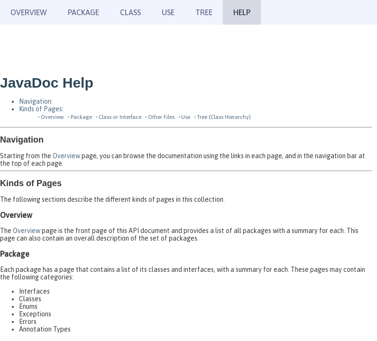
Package (81, 117)
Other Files (161, 117)
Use (185, 117)
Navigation (35, 101)
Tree (203, 12)
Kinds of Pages (40, 109)
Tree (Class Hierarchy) (224, 117)
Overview (28, 12)
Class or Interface (120, 117)
